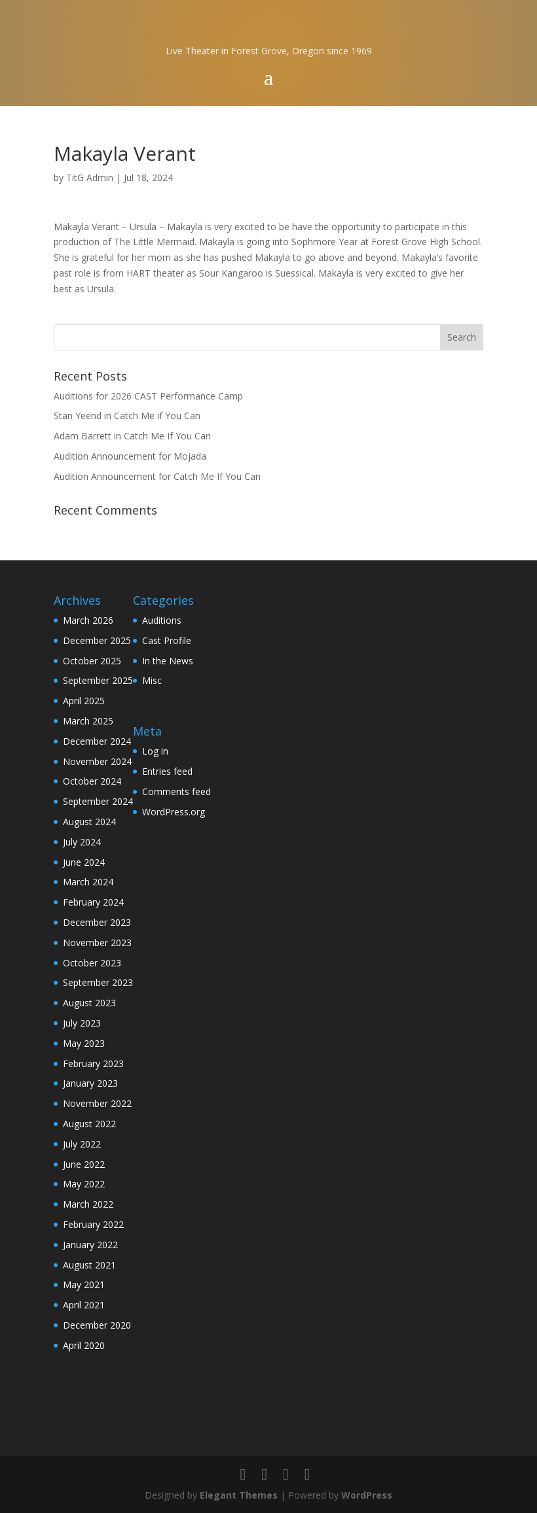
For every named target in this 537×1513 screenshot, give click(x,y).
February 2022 (93, 1224)
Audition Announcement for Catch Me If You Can (157, 476)
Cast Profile (166, 640)
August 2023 (89, 1002)
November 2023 (97, 942)
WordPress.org (173, 812)
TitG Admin (89, 177)
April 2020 (84, 1345)
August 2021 (89, 1265)
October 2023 (92, 963)
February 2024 (93, 902)
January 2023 (90, 1083)
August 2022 (89, 1123)
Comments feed (176, 791)
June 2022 (84, 1164)
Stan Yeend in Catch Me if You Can (127, 415)
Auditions (161, 620)
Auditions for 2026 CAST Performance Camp (148, 396)
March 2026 (88, 620)
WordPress (366, 1495)
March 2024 (88, 882)
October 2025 (92, 660)
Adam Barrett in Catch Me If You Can (132, 436)
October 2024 (92, 781)
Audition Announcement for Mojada (130, 456)
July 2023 (82, 1023)
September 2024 (98, 801)
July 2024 (82, 842)
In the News (167, 660)
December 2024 (97, 741)
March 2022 (88, 1204)
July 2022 (82, 1144)
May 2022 (84, 1184)
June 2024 (84, 862)
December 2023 (97, 922)
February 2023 (93, 1063)
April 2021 (84, 1305)
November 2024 (97, 761)
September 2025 (98, 680)
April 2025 (84, 700)
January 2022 (90, 1244)
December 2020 (97, 1325)
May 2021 (84, 1284)
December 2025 (97, 640)
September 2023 (98, 982)
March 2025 (88, 721)
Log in (155, 751)
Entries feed (167, 771)
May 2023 (84, 1043)
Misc (152, 680)
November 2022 (97, 1103)
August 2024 (89, 821)
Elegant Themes (239, 1495)
